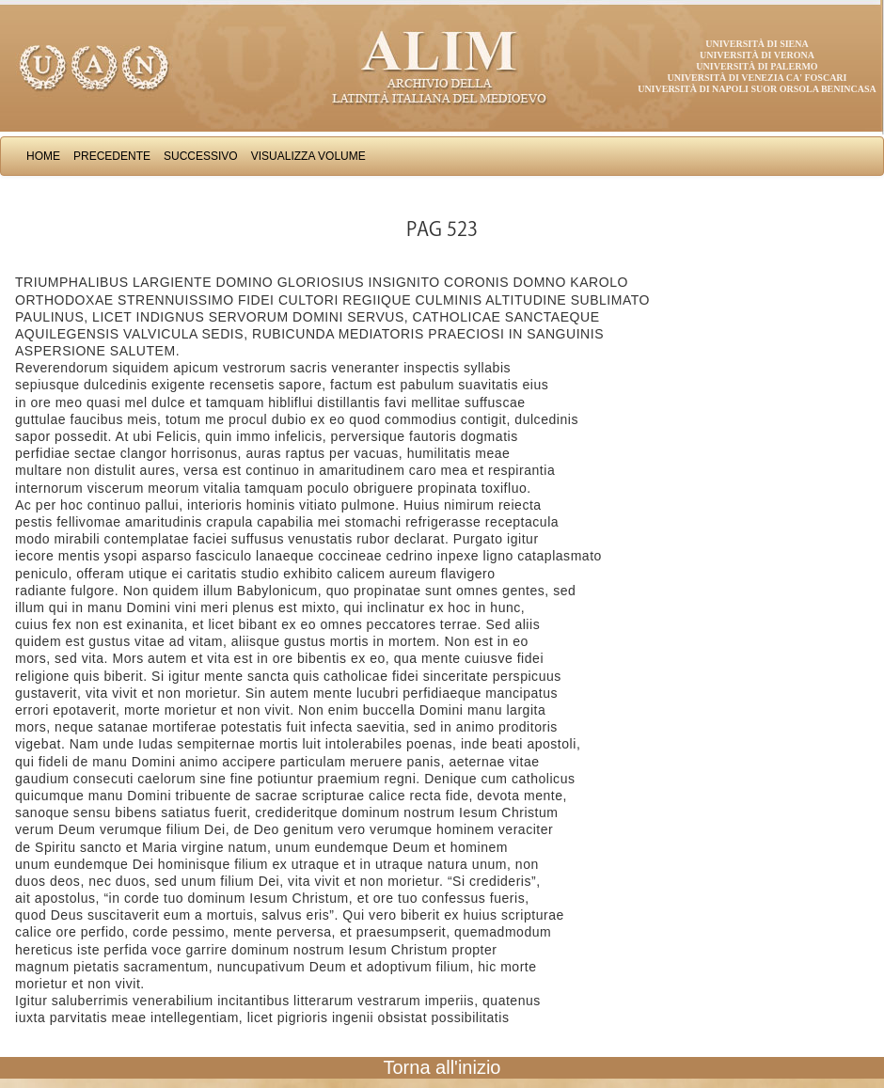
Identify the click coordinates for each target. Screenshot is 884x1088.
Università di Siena (756, 44)
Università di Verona (757, 55)
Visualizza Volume (308, 156)
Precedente (111, 156)
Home (43, 156)
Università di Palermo (756, 66)
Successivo (201, 156)
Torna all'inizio (442, 1067)
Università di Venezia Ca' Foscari (757, 77)
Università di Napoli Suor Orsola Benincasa (757, 89)
